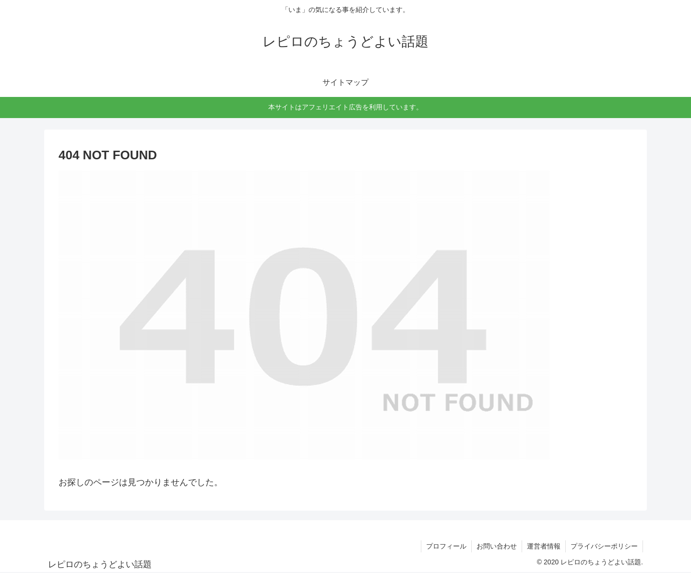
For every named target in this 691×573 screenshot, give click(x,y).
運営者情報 (543, 546)
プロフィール (446, 546)
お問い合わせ (497, 546)
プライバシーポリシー (604, 546)
